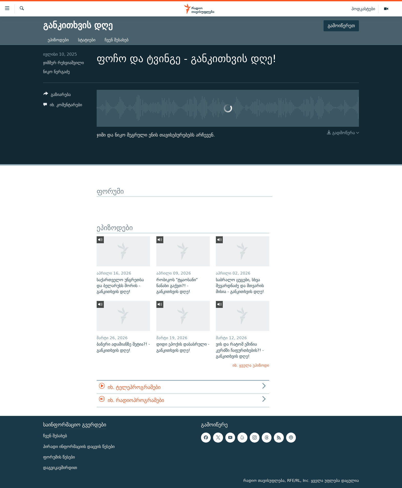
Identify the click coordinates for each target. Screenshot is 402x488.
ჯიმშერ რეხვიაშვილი (63, 62)
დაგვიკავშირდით (60, 467)
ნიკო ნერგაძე (56, 71)
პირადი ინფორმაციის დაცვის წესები (79, 446)
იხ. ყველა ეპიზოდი (251, 365)
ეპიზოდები (58, 39)
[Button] (57, 95)
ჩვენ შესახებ (116, 39)
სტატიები (86, 39)
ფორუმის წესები (59, 457)
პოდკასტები (363, 8)
